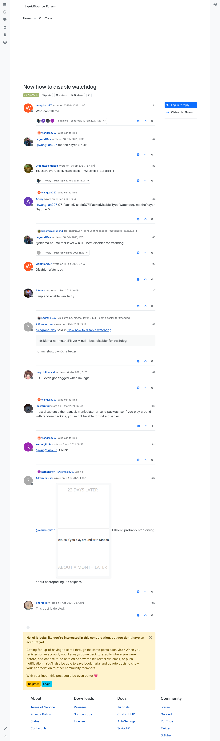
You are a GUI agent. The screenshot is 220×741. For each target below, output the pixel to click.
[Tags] (5, 20)
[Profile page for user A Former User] (28, 327)
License (79, 721)
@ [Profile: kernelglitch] (45, 530)
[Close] (150, 637)
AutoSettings (126, 721)
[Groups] (5, 43)
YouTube (167, 721)
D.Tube (166, 735)
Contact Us (38, 728)
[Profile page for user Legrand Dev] (28, 141)
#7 (154, 290)
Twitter (165, 728)
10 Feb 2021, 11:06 (74, 105)
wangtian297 (44, 105)
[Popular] (5, 27)
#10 (153, 405)
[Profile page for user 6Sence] (28, 293)
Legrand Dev (43, 139)
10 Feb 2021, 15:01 (73, 237)
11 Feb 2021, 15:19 (76, 324)
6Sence (40, 290)
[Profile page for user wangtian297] (28, 108)
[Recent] (5, 12)
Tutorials (123, 707)
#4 (153, 198)
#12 (153, 477)
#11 (153, 444)
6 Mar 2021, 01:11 (77, 372)
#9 (153, 372)
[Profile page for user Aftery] (28, 201)
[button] (5, 729)
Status (34, 721)
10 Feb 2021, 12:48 (66, 198)
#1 (154, 105)
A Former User (44, 324)
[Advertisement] (110, 52)
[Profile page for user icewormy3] (28, 408)
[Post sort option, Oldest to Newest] (181, 112)
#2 (153, 139)
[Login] (215, 5)
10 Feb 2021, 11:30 (73, 139)
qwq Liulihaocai (45, 372)
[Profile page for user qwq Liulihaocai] (28, 374)
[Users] (5, 35)
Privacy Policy (40, 714)
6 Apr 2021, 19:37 (76, 477)
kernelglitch (43, 444)
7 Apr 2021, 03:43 (70, 602)
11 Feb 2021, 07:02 (75, 263)
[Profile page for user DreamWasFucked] (28, 168)
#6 (153, 263)
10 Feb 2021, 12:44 (81, 165)
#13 (153, 602)
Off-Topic (31, 95)
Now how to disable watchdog (89, 330)
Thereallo (42, 602)
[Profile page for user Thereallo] (28, 605)
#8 (153, 324)
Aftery (39, 198)
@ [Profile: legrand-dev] (46, 330)
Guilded (166, 714)
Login (46, 683)
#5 (153, 237)
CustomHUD (126, 714)
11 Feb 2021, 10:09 (67, 290)
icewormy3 (43, 405)
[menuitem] (215, 5)
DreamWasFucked (47, 165)
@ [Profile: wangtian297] (46, 145)
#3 (153, 165)
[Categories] (5, 5)
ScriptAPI (123, 728)
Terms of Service (42, 707)
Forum (165, 707)
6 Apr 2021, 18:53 (73, 444)
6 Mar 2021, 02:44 (72, 405)
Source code (83, 714)
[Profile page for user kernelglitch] (28, 447)
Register (33, 683)
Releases (80, 707)
